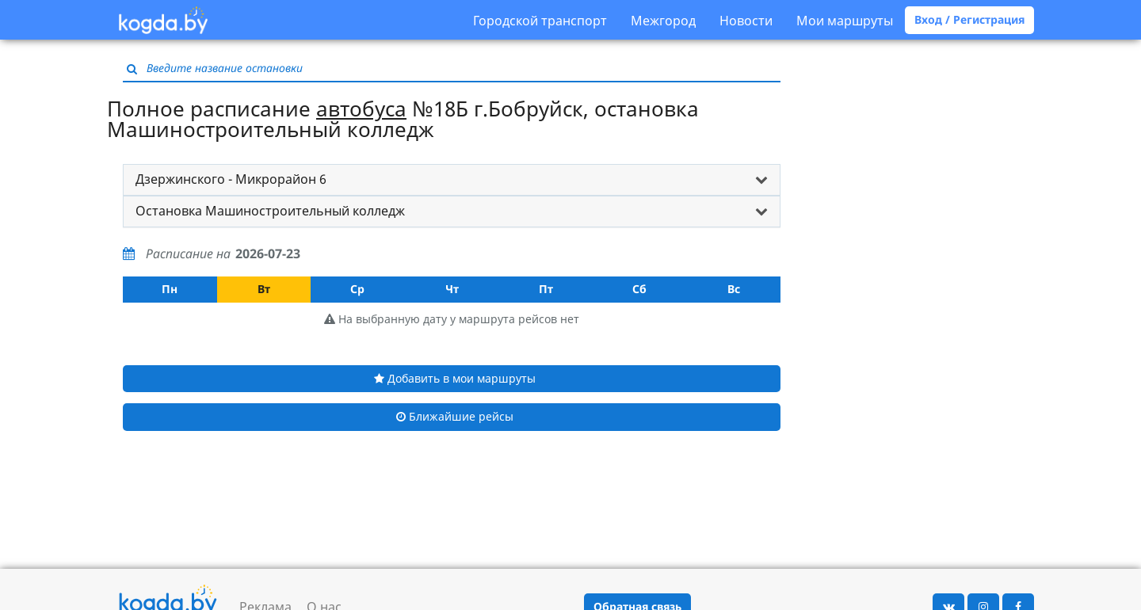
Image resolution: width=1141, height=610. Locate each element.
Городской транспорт (540, 20)
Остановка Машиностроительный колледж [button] (270, 210)
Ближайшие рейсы (454, 416)
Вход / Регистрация (969, 19)
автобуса (361, 108)
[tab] (452, 180)
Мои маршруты (844, 20)
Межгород (663, 20)
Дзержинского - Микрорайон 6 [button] (230, 179)
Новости (746, 20)
